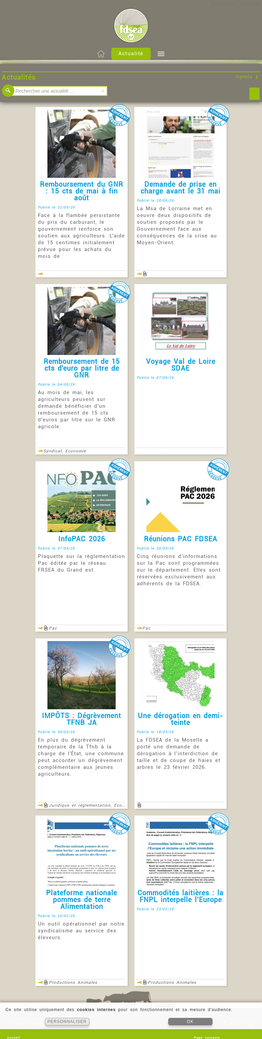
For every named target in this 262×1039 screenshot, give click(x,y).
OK (190, 1021)
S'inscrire (250, 3)
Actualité (131, 53)
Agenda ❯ (247, 76)
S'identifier (222, 3)
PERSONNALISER (67, 1021)
